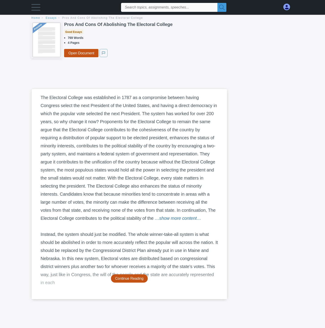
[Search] (221, 7)
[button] (35, 8)
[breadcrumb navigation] (162, 18)
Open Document (81, 53)
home (35, 17)
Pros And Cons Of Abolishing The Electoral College (102, 17)
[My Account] (288, 7)
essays (51, 17)
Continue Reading (129, 278)
